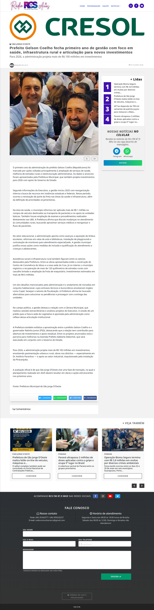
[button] (141, 486)
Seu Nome (28, 530)
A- (87, 158)
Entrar (123, 163)
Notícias (115, 6)
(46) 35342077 (41, 517)
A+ (95, 158)
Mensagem (28, 549)
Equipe (106, 6)
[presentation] (41, 578)
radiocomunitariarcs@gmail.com (50, 520)
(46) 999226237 (57, 517)
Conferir (31, 476)
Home (82, 6)
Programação (93, 6)
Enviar (116, 576)
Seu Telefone (85, 540)
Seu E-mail (28, 540)
